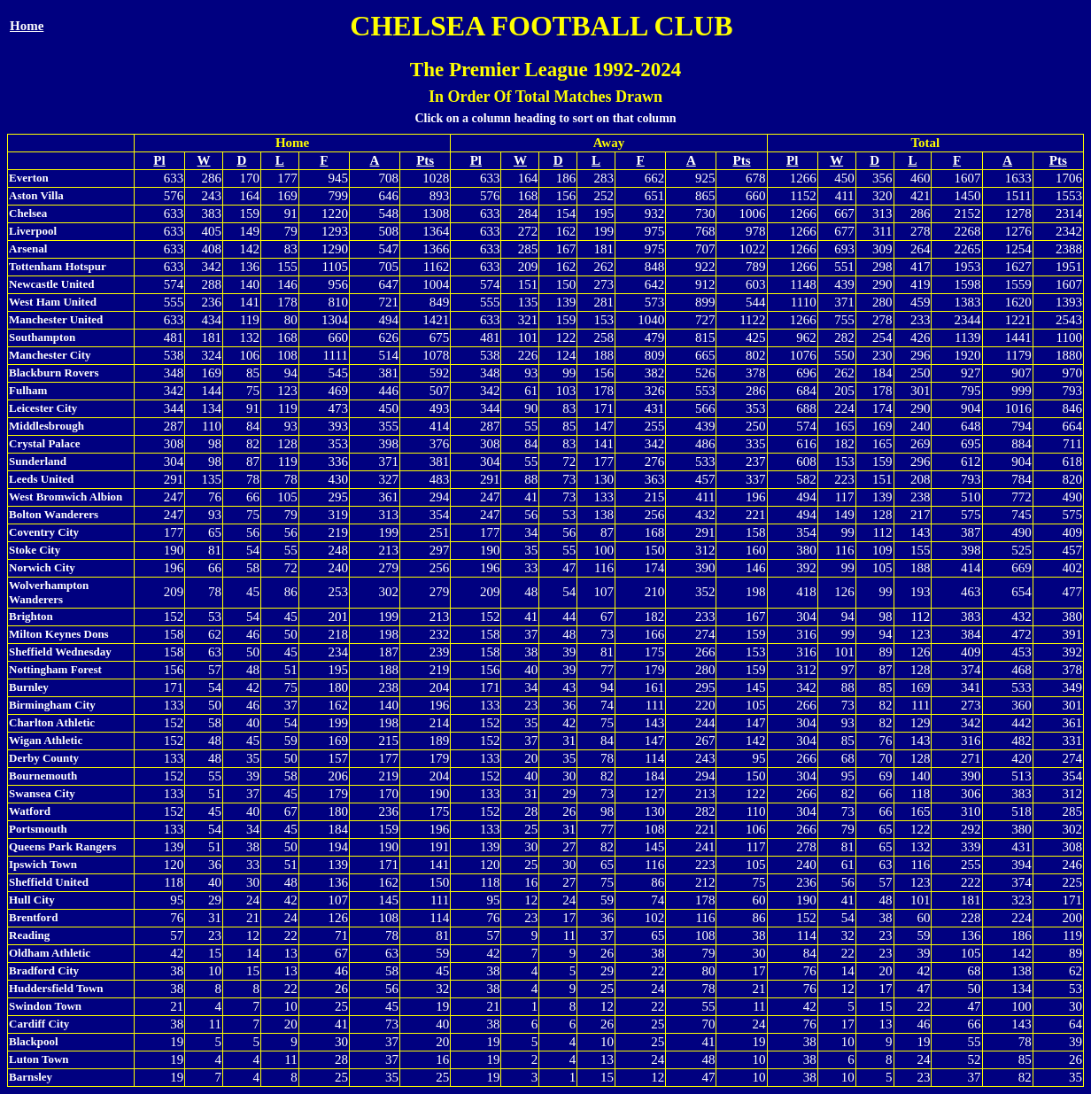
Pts (425, 160)
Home (26, 26)
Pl (159, 160)
